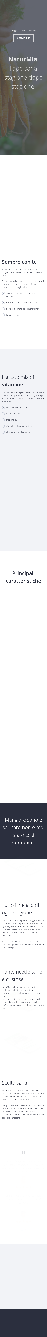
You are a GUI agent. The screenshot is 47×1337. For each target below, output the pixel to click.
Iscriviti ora (23, 37)
